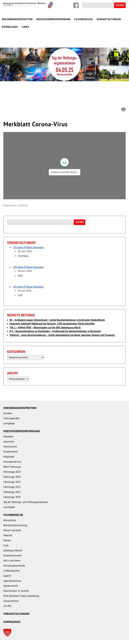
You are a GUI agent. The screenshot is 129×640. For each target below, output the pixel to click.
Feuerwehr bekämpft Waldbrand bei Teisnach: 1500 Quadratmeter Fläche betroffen (52, 314)
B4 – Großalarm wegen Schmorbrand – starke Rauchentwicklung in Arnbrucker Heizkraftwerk (57, 310)
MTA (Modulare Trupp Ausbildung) (21, 586)
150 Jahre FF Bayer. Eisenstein (28, 237)
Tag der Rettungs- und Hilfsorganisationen (25, 492)
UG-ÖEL (7, 596)
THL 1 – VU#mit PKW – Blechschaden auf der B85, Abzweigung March (45, 317)
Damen (7, 530)
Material (7, 525)
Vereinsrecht (10, 437)
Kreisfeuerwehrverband (53, 19)
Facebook (76, 5)
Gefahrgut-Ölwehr (13, 540)
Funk (6, 535)
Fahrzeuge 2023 (12, 472)
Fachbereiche (83, 19)
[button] (7, 632)
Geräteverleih (10, 442)
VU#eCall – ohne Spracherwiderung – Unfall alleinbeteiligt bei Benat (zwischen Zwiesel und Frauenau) (62, 325)
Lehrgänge (9, 413)
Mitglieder (8, 447)
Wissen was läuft (12, 520)
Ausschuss (8, 432)
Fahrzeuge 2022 (12, 477)
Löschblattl (9, 497)
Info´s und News (11, 551)
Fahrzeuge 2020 (12, 487)
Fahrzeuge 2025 (12, 462)
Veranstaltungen (109, 19)
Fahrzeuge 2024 (12, 467)
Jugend (7, 566)
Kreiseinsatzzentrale (14, 556)
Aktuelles (8, 426)
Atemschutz (9, 510)
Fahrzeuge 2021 (12, 482)
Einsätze (7, 403)
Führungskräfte (11, 408)
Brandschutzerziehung (15, 515)
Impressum (23, 633)
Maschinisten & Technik (16, 581)
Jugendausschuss (12, 571)
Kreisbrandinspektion (17, 19)
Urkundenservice (12, 452)
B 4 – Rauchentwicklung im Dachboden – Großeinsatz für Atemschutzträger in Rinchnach (55, 321)
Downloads (10, 26)
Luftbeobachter (11, 561)
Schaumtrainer (11, 591)
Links (25, 26)
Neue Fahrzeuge (12, 457)
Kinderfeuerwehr (12, 546)
